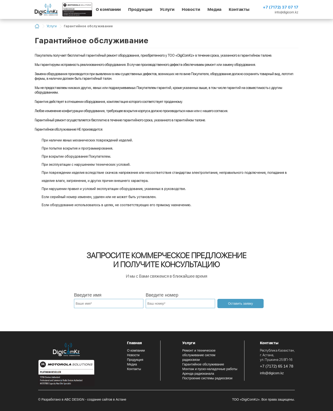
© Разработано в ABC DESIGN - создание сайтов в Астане (82, 399)
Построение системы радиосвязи (207, 378)
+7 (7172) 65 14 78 (276, 366)
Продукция (140, 9)
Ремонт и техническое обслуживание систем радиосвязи (199, 355)
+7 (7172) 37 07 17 (280, 7)
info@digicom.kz (286, 12)
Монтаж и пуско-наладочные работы (209, 369)
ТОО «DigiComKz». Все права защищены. (263, 399)
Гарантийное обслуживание (203, 364)
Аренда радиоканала (198, 373)
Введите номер (162, 295)
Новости (191, 9)
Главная (134, 343)
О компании (108, 9)
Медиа (214, 9)
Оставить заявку (240, 303)
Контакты (239, 9)
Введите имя (88, 295)
